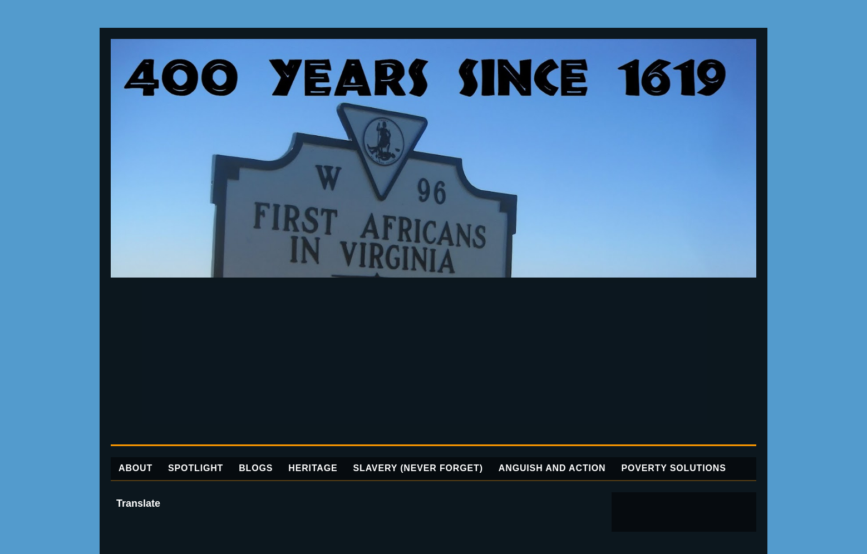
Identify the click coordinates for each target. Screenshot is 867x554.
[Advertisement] (433, 361)
